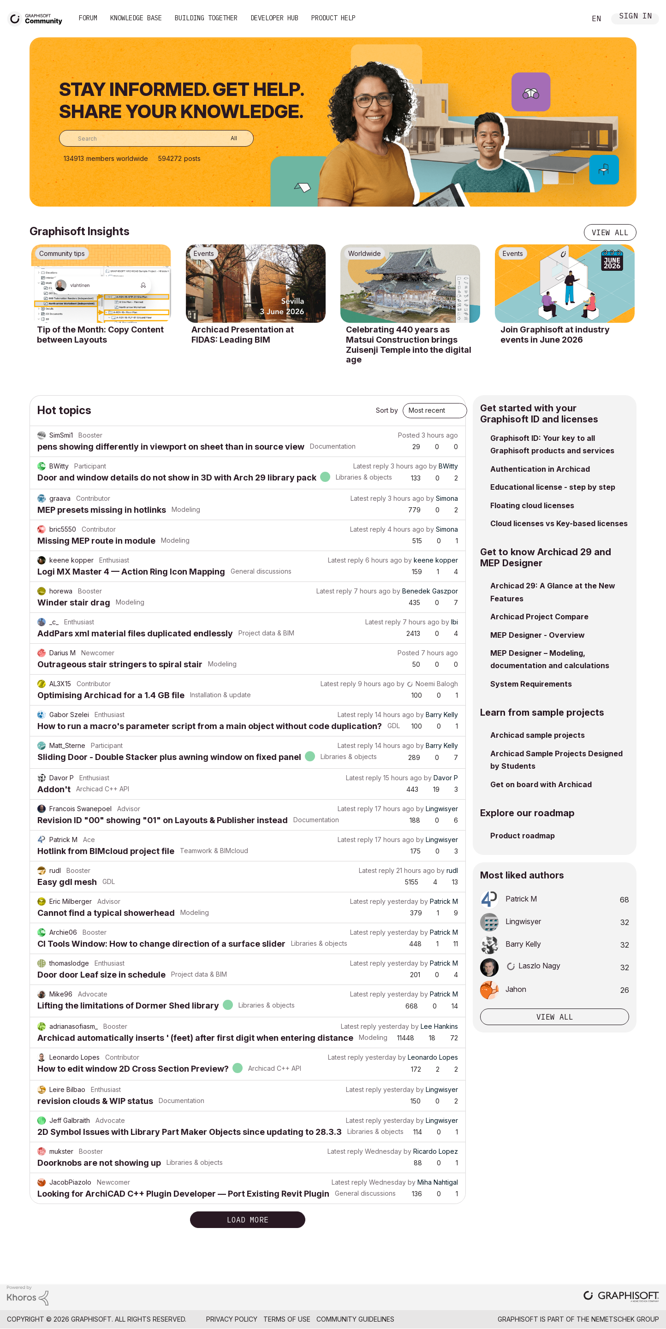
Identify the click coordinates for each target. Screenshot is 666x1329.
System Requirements (531, 683)
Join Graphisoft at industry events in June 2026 (555, 334)
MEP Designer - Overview (537, 635)
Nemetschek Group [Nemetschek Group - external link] (625, 1319)
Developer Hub (274, 18)
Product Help (333, 18)
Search (568, 18)
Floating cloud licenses (532, 505)
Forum (88, 18)
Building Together (206, 18)
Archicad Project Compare (539, 616)
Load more (247, 1219)
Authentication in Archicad (540, 469)
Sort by (387, 410)
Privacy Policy (231, 1319)
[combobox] (156, 138)
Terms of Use (286, 1319)
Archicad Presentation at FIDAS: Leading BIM (242, 334)
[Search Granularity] (227, 138)
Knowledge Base (136, 18)
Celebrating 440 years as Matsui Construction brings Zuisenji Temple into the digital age (408, 344)
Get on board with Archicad (541, 784)
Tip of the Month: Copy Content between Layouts (100, 334)
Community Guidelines (355, 1319)
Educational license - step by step (552, 487)
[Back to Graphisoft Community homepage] (38, 18)
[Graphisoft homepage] (621, 1297)
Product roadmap (522, 835)
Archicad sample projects (537, 735)
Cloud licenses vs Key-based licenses (559, 523)
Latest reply (371, 466)
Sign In (635, 16)
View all (610, 232)
